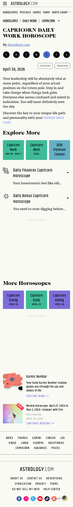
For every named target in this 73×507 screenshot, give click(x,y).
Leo (62, 438)
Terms (54, 484)
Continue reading (40, 424)
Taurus (23, 438)
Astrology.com (19, 45)
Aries (9, 438)
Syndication (23, 484)
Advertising (54, 478)
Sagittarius (56, 443)
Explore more (38, 396)
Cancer (50, 438)
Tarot (46, 12)
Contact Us (34, 478)
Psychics (25, 12)
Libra (25, 443)
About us (17, 478)
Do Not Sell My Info (26, 490)
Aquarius (40, 448)
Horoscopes (10, 12)
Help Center (52, 490)
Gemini (36, 438)
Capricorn (23, 448)
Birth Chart (60, 12)
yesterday (45, 66)
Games (37, 12)
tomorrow (62, 66)
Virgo (12, 443)
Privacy (40, 484)
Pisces (55, 448)
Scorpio (38, 443)
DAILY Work (30, 21)
